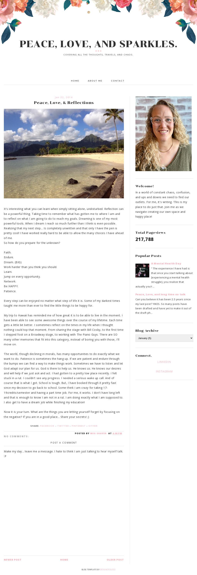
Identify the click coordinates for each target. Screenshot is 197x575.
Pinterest (79, 426)
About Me (95, 81)
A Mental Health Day (166, 263)
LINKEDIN (164, 362)
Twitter (63, 426)
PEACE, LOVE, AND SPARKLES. (98, 43)
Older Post (115, 559)
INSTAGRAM (164, 371)
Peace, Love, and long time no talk (160, 294)
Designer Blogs (107, 569)
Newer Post (13, 559)
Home (75, 81)
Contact (117, 81)
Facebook (47, 426)
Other (93, 426)
